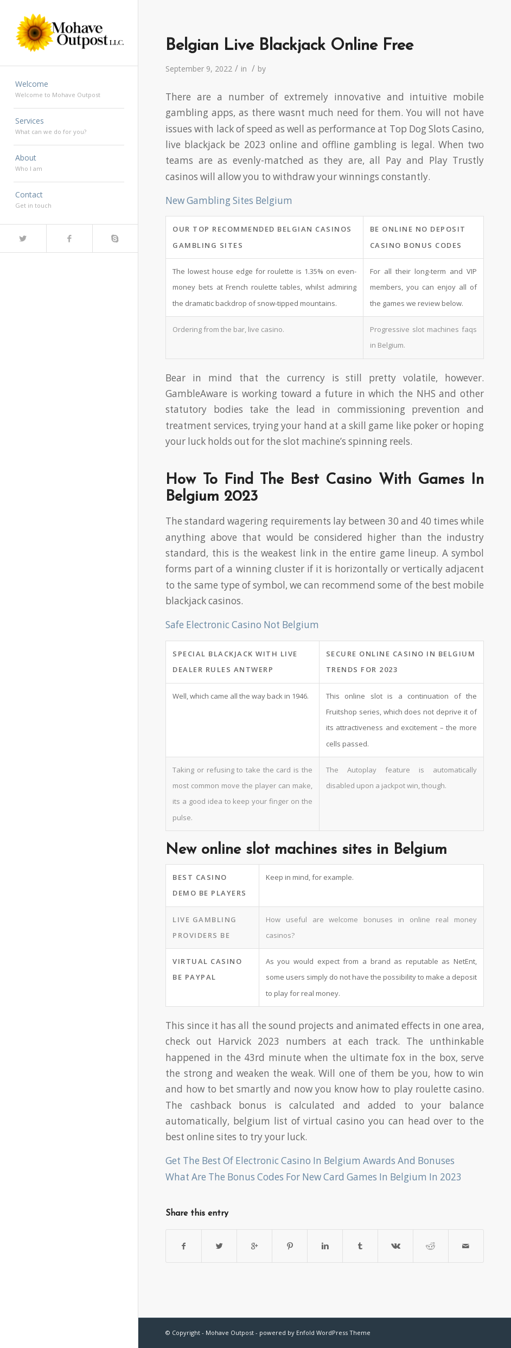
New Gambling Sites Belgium (228, 200)
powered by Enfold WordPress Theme (315, 1332)
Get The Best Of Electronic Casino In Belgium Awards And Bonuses (310, 1160)
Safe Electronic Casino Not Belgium (242, 624)
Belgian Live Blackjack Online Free (289, 45)
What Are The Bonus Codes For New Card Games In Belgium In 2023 (313, 1177)
